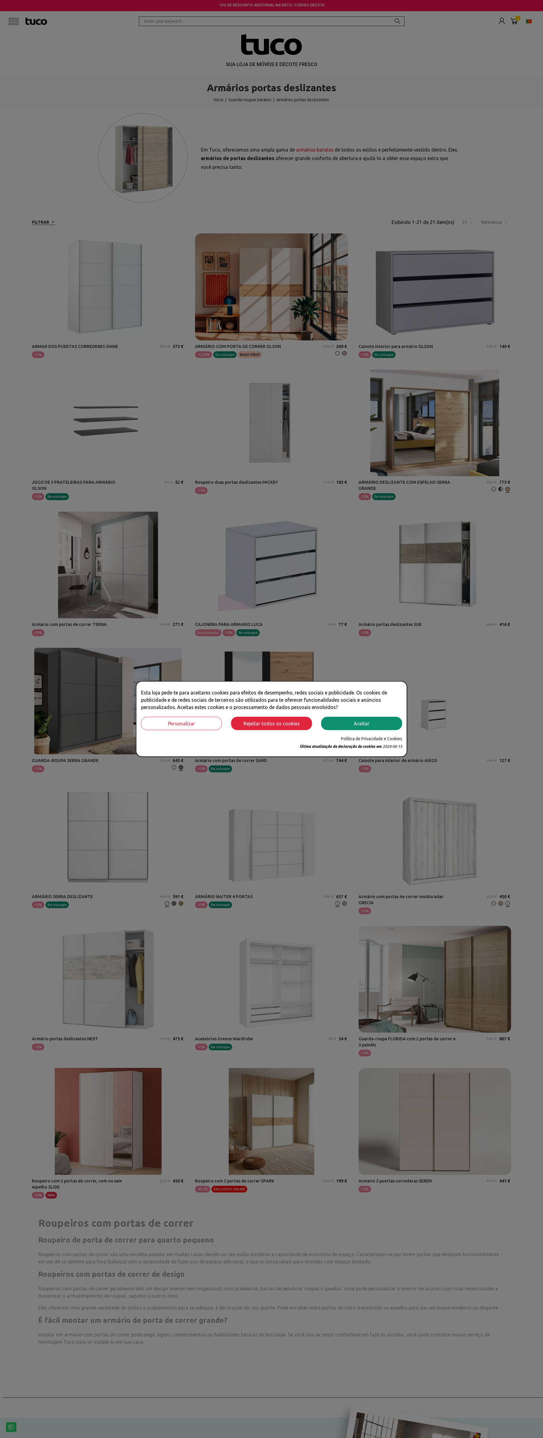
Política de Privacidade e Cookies (371, 738)
